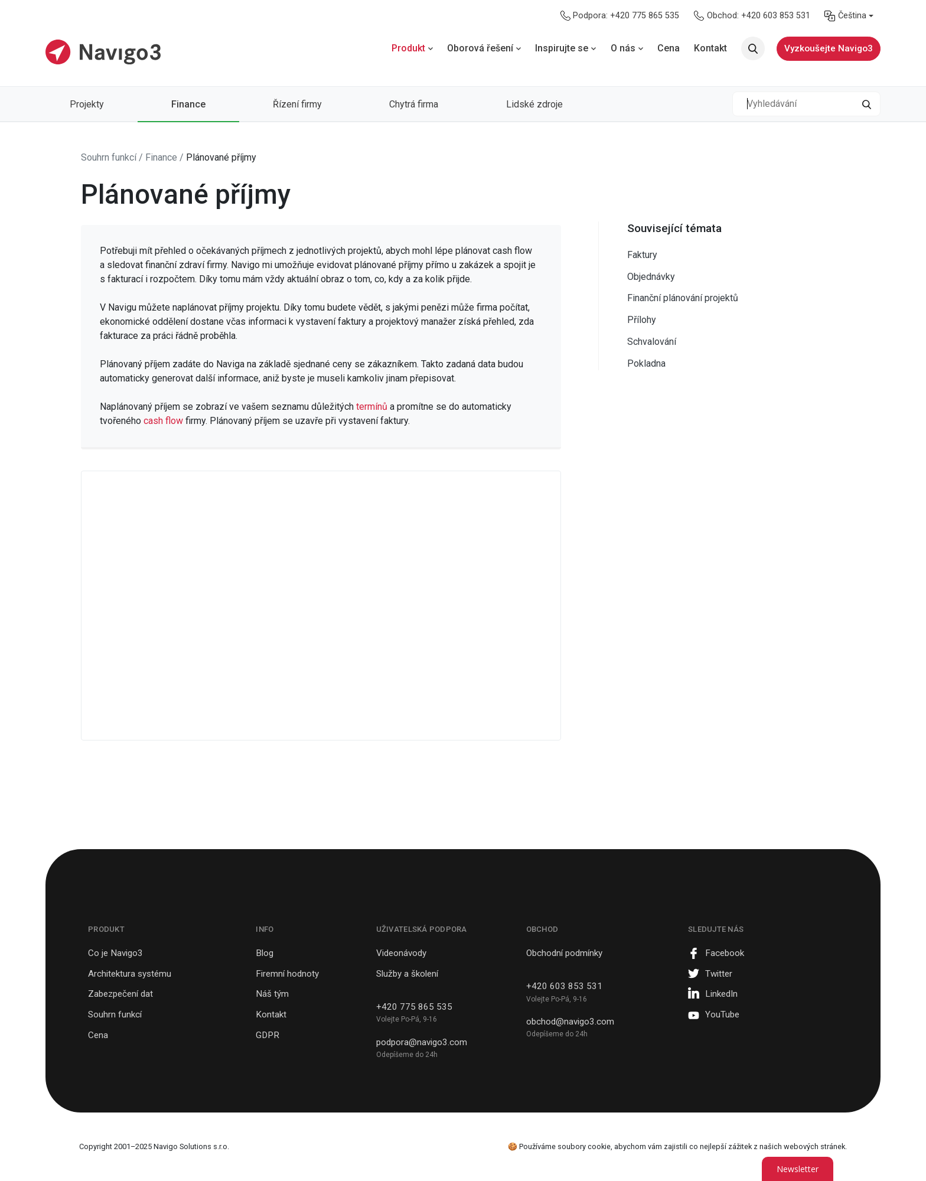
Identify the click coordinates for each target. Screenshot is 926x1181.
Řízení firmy (297, 104)
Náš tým (272, 993)
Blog (264, 953)
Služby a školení (407, 973)
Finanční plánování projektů (682, 298)
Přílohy (641, 319)
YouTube (722, 1014)
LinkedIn (721, 993)
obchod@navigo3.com (570, 1021)
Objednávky (651, 276)
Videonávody (401, 953)
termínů (373, 406)
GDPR (267, 1035)
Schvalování (651, 341)
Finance (188, 104)
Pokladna (646, 363)
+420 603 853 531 (564, 986)
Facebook (724, 953)
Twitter (718, 973)
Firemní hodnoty (287, 973)
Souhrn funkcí (115, 1014)
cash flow (163, 420)
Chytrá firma (413, 104)
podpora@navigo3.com (421, 1042)
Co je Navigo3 (115, 953)
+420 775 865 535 (414, 1006)
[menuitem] (849, 16)
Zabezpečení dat (120, 993)
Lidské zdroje (534, 104)
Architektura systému (129, 973)
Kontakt (271, 1014)
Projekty (87, 104)
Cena (98, 1035)
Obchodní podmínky (564, 953)
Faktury (642, 254)
